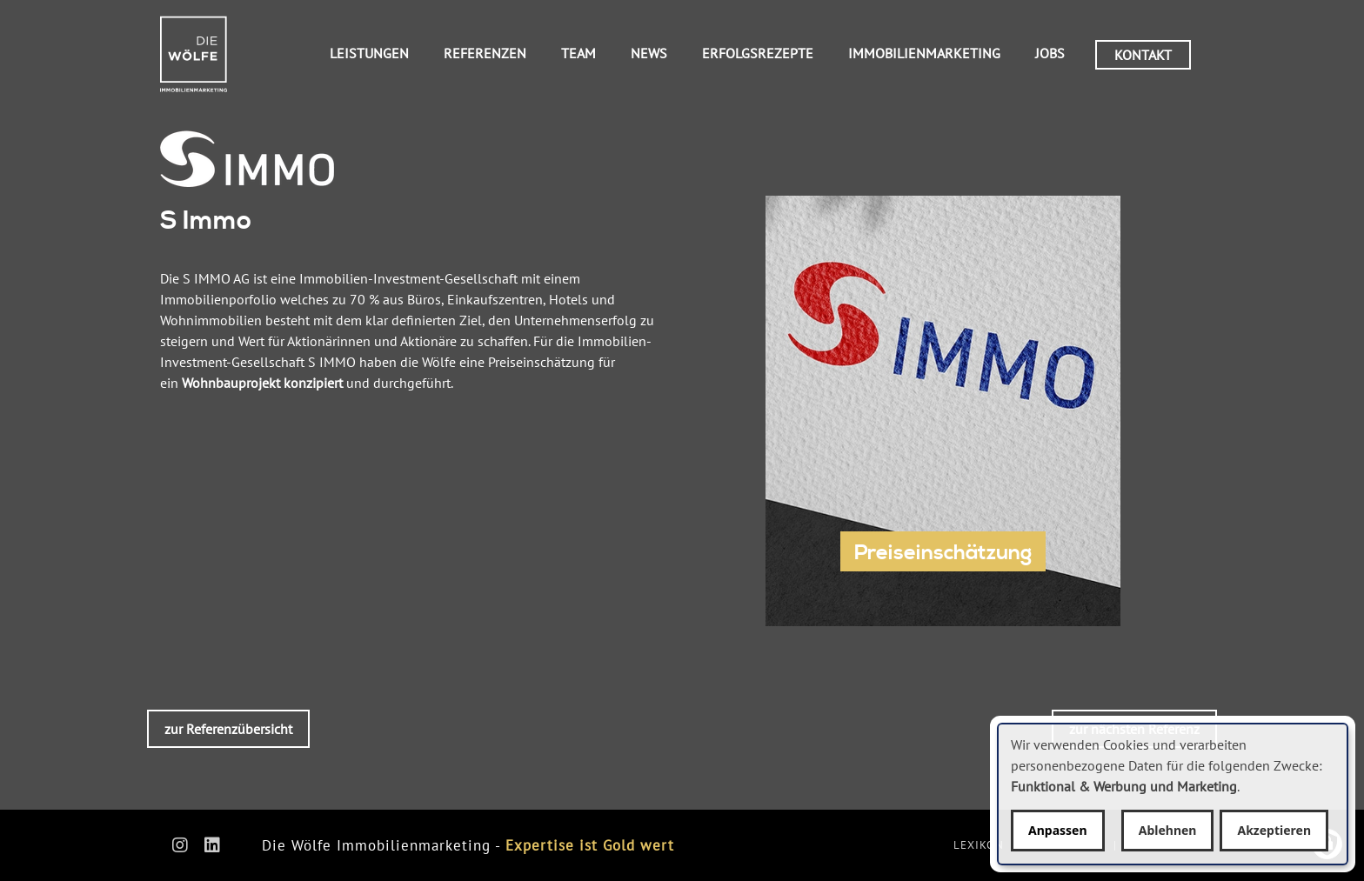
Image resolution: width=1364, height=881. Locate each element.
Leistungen (369, 53)
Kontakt (1143, 54)
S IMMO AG (216, 278)
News (649, 53)
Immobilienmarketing (924, 53)
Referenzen (485, 53)
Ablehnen (1168, 830)
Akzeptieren (1274, 830)
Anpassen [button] (1057, 830)
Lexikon (978, 845)
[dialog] (1173, 794)
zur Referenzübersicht (228, 729)
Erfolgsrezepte (757, 53)
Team (578, 53)
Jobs (1050, 53)
